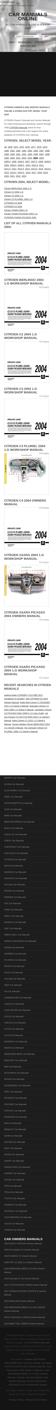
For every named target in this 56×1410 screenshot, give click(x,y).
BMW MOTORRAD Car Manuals (19, 822)
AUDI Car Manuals (13, 809)
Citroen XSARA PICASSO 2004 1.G (20, 214)
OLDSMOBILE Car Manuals (17, 1085)
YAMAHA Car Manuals (14, 1230)
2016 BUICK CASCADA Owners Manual (23, 1243)
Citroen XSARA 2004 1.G (16, 210)
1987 (41, 151)
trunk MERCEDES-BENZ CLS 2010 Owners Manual (28, 1374)
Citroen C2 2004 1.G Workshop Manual (20, 336)
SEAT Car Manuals (13, 1148)
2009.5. (21, 165)
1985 (35, 151)
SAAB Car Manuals (13, 1136)
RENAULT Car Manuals (15, 1129)
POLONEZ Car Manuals (15, 1104)
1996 (35, 154)
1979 (45, 147)
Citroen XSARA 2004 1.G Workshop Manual (24, 556)
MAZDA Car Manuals (14, 1048)
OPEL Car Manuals (13, 1092)
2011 (41, 165)
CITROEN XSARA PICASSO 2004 (20, 217)
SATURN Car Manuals (14, 1142)
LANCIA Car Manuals (14, 1004)
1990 (12, 154)
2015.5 (13, 172)
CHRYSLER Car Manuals (16, 853)
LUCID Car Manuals (13, 1035)
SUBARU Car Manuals (14, 1173)
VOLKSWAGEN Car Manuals (17, 1217)
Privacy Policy (16, 1400)
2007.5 (34, 161)
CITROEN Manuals (18, 127)
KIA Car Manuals (12, 991)
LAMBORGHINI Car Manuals (17, 997)
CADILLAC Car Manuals (15, 834)
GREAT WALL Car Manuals (17, 935)
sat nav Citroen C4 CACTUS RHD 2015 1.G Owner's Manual (27, 717)
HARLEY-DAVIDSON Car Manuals (20, 941)
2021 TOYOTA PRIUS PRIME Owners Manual (25, 1285)
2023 (24, 176)
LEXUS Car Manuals (13, 1016)
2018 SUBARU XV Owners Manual (20, 1256)
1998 (47, 154)
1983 (24, 151)
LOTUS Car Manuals (14, 1029)
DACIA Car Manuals (13, 866)
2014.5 (47, 169)
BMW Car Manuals (13, 815)
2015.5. (21, 172)
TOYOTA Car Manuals (14, 1198)
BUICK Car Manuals (13, 828)
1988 (47, 151)
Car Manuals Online (28, 16)
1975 (21, 147)
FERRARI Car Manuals (15, 897)
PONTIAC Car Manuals (15, 1111)
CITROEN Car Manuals (15, 859)
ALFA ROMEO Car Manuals (17, 790)
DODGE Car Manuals (14, 891)
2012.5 (21, 169)
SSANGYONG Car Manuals (17, 1167)
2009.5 (13, 165)
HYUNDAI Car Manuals (15, 960)
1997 (41, 154)
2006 (14, 161)
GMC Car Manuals (13, 928)
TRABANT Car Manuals (15, 1205)
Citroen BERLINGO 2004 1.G (18, 188)
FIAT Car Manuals (12, 903)
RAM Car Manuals (12, 1123)
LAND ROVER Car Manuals (17, 1010)
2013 (27, 169)
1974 (15, 147)
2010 (28, 165)
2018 (39, 172)
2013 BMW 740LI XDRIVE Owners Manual (24, 1323)
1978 (39, 147)
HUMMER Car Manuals (15, 954)
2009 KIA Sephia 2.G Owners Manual (21, 1250)
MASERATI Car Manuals (15, 1041)
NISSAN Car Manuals (14, 1079)
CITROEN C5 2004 (13, 206)
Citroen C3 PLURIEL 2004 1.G (18, 199)
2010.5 (35, 165)
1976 (27, 147)
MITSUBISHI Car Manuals (16, 1073)
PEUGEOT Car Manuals (15, 1098)
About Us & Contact (36, 1400)
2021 (12, 176)
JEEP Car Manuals (13, 985)
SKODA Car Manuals (14, 1154)
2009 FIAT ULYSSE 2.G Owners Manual (23, 1262)
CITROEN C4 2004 (13, 203)
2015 (6, 172)
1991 (18, 154)
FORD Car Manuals (13, 909)
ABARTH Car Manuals (14, 778)
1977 (33, 147)
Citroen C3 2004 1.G (13, 196)
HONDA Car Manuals (14, 947)
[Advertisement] (28, 74)
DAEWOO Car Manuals (15, 872)
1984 (29, 151)
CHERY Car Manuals (14, 840)
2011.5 (7, 169)
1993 (29, 154)
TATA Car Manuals (12, 1186)
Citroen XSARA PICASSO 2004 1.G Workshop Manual (24, 670)
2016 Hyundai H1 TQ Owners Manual (21, 1278)
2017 (34, 172)
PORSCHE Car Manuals (15, 1117)
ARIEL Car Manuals (13, 797)
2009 (6, 165)
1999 (6, 158)
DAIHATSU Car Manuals (15, 878)
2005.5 (7, 161)
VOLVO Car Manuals (14, 1223)
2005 (41, 158)
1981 (12, 151)
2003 (29, 158)
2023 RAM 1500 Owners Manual (19, 1301)
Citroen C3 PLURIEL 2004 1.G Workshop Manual (24, 447)
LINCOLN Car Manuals (15, 1023)
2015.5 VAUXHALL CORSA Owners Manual (24, 1317)
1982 (18, 151)
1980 (6, 151)
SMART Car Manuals (14, 1161)
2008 (41, 161)
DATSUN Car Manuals (14, 884)
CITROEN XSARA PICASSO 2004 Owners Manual (24, 614)
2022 (18, 176)
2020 (6, 176)
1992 (24, 154)
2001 (18, 158)
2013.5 (34, 169)
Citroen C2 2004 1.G (13, 192)
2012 (14, 169)
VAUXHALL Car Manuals (15, 1211)
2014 (41, 169)
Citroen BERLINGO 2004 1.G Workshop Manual (24, 281)
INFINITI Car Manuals (14, 966)
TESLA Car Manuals (13, 1192)
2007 (27, 161)
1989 (6, 154)
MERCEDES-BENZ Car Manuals (19, 1054)
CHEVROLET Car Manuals (16, 847)
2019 (45, 172)
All (5, 147)
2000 (12, 158)
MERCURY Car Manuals (15, 1060)
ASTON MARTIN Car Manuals (18, 803)
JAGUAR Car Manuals (14, 979)
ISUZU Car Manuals (13, 972)
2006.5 (21, 161)
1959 (10, 147)
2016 (28, 172)
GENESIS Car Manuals (15, 922)
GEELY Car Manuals (13, 916)
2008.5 (47, 161)
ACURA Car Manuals (14, 784)
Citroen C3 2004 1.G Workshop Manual (20, 390)
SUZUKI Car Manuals (14, 1180)
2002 (24, 158)
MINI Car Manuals (12, 1066)
